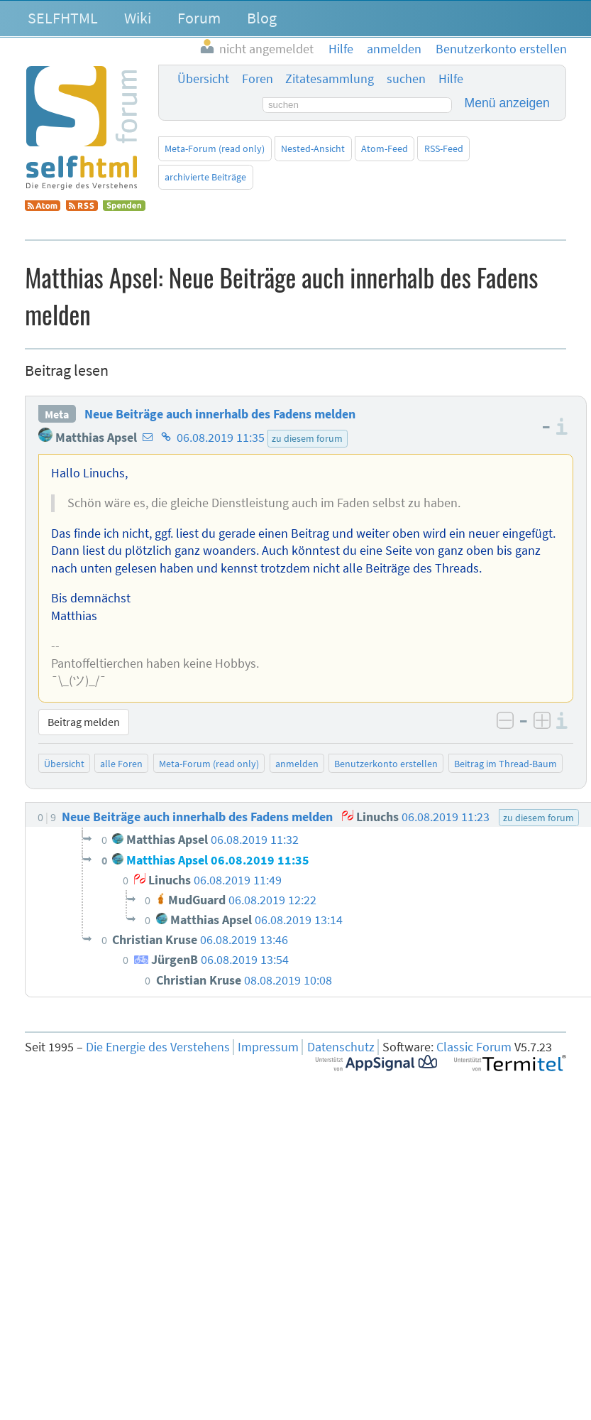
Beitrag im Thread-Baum (505, 763)
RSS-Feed (443, 148)
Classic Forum (474, 1047)
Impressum (268, 1047)
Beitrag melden (84, 722)
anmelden (297, 763)
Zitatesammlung (329, 79)
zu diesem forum (307, 438)
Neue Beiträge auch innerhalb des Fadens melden (219, 414)
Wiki (137, 18)
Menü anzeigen (507, 103)
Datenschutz (341, 1047)
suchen (406, 79)
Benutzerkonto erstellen (386, 763)
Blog (262, 18)
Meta (57, 414)
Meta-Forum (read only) (215, 148)
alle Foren (121, 763)
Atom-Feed (384, 148)
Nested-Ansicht (313, 148)
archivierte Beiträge (205, 176)
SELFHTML (63, 18)
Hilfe (450, 79)
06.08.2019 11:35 (221, 437)
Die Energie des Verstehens (158, 1047)
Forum (199, 18)
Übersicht (203, 79)
